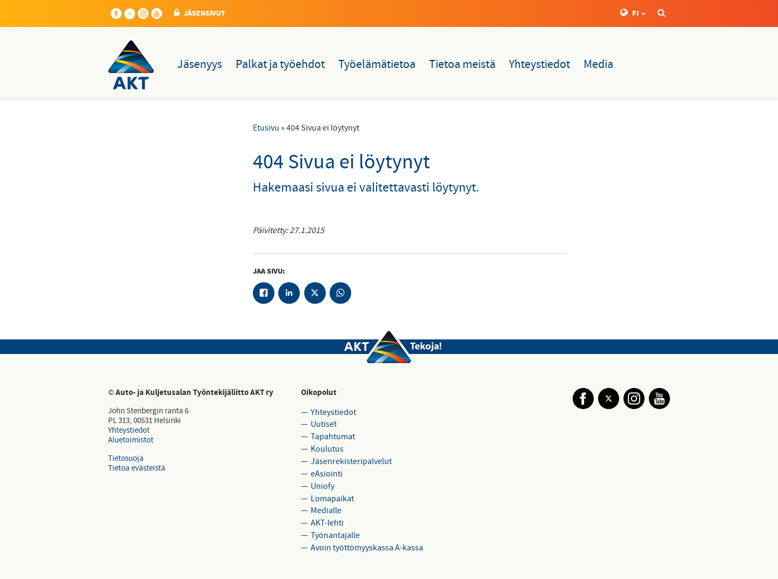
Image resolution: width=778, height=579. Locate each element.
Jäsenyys (199, 64)
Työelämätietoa (376, 64)
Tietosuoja (126, 458)
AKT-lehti (327, 522)
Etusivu (266, 127)
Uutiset (324, 424)
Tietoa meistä (462, 64)
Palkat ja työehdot (280, 64)
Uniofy (322, 486)
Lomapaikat (332, 498)
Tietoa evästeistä (136, 468)
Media (598, 64)
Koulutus (327, 449)
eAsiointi (327, 473)
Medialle (326, 510)
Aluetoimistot (130, 440)
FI (633, 13)
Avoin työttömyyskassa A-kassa (367, 547)
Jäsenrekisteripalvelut (351, 461)
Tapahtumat (333, 436)
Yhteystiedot (539, 64)
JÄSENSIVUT (199, 13)
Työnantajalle (335, 535)
